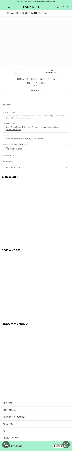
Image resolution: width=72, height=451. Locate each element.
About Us (36, 424)
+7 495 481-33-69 (12, 446)
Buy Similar (41, 89)
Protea (18, 129)
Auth (5, 431)
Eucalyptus (10, 129)
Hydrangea (26, 127)
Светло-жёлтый (38, 139)
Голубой (9, 139)
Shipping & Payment (36, 417)
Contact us (36, 410)
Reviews (36, 403)
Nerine (45, 127)
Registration (11, 438)
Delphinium (36, 127)
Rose (8, 127)
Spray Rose (16, 127)
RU (67, 6)
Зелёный (18, 139)
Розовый (26, 139)
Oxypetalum (53, 127)
